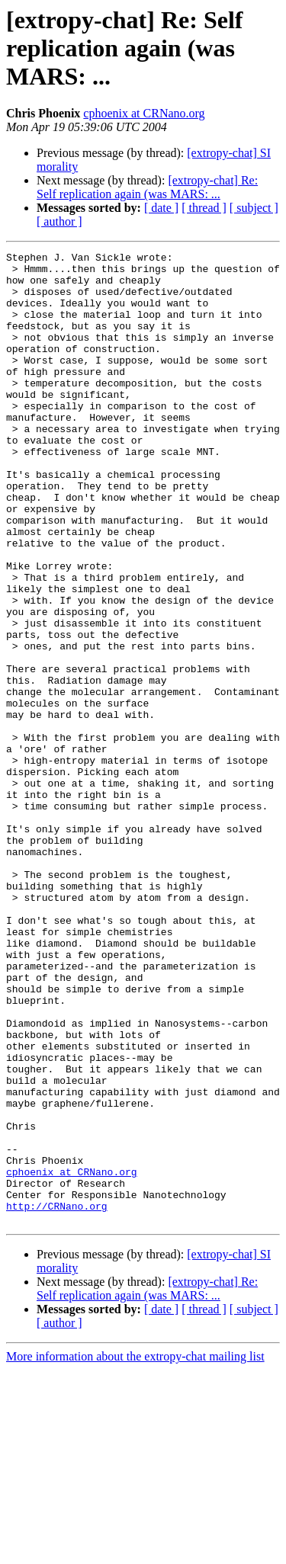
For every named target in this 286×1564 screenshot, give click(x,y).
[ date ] (161, 207)
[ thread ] (204, 207)
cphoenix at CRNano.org (143, 113)
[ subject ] (254, 207)
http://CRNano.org (57, 1398)
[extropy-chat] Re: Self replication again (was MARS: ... (147, 187)
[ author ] (59, 221)
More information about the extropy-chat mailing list (135, 1550)
